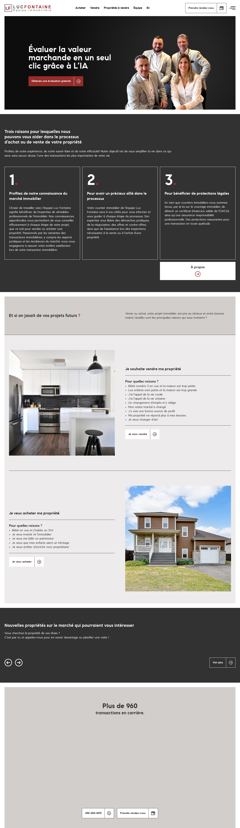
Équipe (138, 8)
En (148, 8)
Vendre (94, 8)
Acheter (80, 8)
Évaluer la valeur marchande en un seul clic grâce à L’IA (69, 58)
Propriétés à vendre (116, 8)
